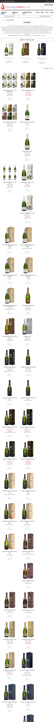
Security (3, 648)
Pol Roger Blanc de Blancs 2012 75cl (44, 434)
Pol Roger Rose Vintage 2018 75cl (9, 405)
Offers (52, 12)
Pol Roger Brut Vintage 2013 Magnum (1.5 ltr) (44, 313)
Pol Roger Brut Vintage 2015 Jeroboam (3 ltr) (44, 345)
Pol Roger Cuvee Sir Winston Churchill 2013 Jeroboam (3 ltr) (9, 625)
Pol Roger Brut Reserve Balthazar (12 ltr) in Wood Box (44, 187)
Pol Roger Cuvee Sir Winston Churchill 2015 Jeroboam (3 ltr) (27, 625)
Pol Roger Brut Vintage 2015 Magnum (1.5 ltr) (27, 313)
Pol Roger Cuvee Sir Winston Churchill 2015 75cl (27, 466)
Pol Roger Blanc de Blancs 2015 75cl (9, 434)
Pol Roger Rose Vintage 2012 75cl (44, 405)
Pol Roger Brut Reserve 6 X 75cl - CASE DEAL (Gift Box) (9, 91)
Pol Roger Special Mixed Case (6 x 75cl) (44, 90)
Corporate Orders (14, 644)
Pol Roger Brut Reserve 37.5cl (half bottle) (9, 123)
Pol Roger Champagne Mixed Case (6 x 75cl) (27, 91)
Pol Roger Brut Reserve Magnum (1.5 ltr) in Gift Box (27, 155)
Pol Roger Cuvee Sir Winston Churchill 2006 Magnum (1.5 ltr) (27, 561)
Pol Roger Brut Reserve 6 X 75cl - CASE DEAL (44, 123)
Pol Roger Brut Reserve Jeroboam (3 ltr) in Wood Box (45, 155)
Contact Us (12, 643)
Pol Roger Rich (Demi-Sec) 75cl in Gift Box (44, 217)
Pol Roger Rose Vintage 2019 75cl (44, 374)
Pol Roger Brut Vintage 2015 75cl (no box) (26, 281)
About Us (3, 643)
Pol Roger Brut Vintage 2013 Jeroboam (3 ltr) (9, 375)
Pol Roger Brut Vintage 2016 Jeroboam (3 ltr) (27, 345)
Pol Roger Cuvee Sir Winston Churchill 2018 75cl (9, 466)
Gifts (47, 12)
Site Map (12, 649)
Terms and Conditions (12, 648)
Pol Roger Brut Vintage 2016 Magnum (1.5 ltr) (9, 313)
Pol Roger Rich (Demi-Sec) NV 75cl (27, 216)
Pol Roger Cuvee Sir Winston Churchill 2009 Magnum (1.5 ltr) (44, 530)
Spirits (38, 12)
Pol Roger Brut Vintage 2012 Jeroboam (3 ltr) (27, 375)
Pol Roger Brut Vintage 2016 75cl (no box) (9, 281)
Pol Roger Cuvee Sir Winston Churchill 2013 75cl (44, 466)
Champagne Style (15, 13)
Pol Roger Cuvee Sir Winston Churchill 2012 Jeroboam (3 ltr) (27, 593)
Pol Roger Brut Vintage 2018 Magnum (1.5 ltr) (44, 281)
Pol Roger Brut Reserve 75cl (27, 122)
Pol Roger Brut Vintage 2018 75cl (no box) (44, 249)
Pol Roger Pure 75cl (9, 248)
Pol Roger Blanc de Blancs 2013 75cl (27, 434)
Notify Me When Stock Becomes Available (9, 570)
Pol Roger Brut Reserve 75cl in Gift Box (9, 154)
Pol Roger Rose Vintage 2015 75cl (27, 405)
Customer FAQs (13, 646)
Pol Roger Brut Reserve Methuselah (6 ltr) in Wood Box (9, 187)
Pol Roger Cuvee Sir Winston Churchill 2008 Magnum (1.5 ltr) (9, 561)
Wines (42, 12)
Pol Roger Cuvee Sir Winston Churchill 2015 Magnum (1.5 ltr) (44, 498)
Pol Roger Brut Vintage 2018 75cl (27, 248)
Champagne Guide (5, 646)
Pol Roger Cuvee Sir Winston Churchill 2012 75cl (9, 498)
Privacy (3, 647)
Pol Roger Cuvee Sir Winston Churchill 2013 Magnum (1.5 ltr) (9, 530)
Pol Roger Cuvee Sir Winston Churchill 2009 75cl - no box (27, 498)
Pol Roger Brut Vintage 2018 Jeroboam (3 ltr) (9, 345)
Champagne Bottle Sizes (27, 13)
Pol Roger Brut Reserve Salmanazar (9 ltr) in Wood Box (27, 187)
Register (51, 4)
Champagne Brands (4, 13)
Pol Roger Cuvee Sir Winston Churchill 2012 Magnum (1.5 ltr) (27, 530)
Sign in (46, 4)
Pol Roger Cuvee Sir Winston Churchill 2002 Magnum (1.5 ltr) (44, 561)
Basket (47, 1)
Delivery (3, 644)
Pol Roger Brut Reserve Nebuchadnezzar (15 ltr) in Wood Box (9, 217)
